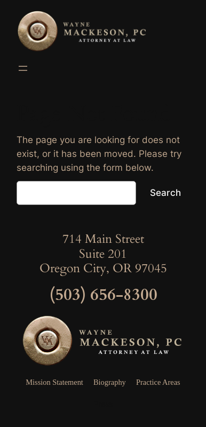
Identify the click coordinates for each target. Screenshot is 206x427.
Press (103, 403)
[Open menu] (23, 68)
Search (165, 192)
